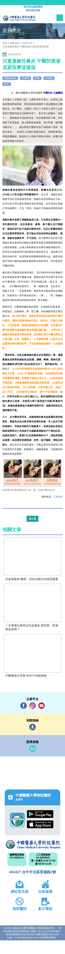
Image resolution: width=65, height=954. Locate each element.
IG (32, 705)
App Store (40, 824)
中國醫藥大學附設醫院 (32, 844)
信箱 (32, 748)
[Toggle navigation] (59, 17)
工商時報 (58, 496)
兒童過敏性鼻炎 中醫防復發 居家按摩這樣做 (25, 46)
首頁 (4, 43)
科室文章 (27, 43)
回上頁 (32, 518)
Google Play (40, 814)
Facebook (23, 705)
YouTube (41, 705)
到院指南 (32, 727)
